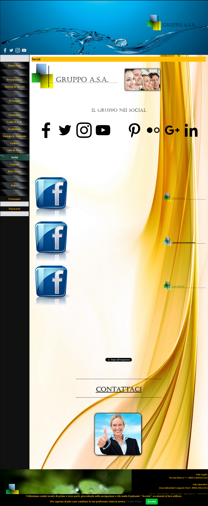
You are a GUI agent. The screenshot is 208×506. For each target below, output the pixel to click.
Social (14, 157)
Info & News (14, 150)
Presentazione (14, 79)
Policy (14, 185)
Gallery (14, 143)
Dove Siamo (14, 171)
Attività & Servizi (15, 86)
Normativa (14, 115)
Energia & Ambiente (14, 136)
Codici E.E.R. (14, 122)
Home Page (14, 65)
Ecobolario (14, 129)
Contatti (14, 164)
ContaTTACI (119, 389)
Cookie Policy (134, 501)
